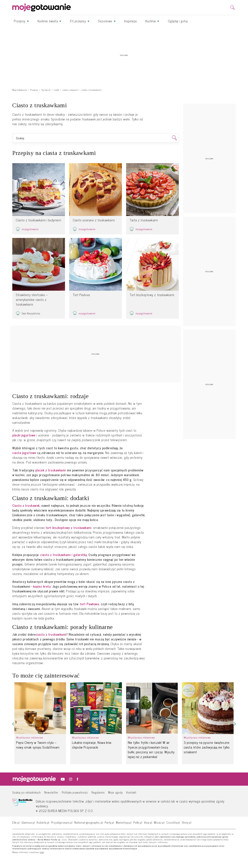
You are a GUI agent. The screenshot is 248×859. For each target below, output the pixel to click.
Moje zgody (115, 792)
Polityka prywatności (75, 792)
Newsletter (51, 792)
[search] (232, 7)
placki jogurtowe (23, 435)
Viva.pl (148, 822)
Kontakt (131, 792)
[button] (13, 723)
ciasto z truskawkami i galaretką (63, 554)
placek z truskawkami (50, 470)
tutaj (42, 852)
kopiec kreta (42, 586)
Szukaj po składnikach (26, 792)
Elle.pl (16, 822)
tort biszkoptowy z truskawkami (69, 527)
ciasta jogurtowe (24, 452)
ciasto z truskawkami (51, 634)
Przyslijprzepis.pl (62, 822)
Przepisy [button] (21, 21)
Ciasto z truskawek (26, 505)
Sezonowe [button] (107, 21)
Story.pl (186, 822)
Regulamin (98, 792)
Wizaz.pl (159, 822)
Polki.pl (137, 822)
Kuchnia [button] (152, 21)
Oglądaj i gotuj (178, 21)
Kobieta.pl (43, 822)
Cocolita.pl (173, 822)
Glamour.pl (28, 822)
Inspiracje (130, 21)
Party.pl (109, 822)
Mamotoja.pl (124, 822)
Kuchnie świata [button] (49, 21)
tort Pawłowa (89, 604)
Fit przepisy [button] (80, 21)
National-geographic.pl (88, 822)
